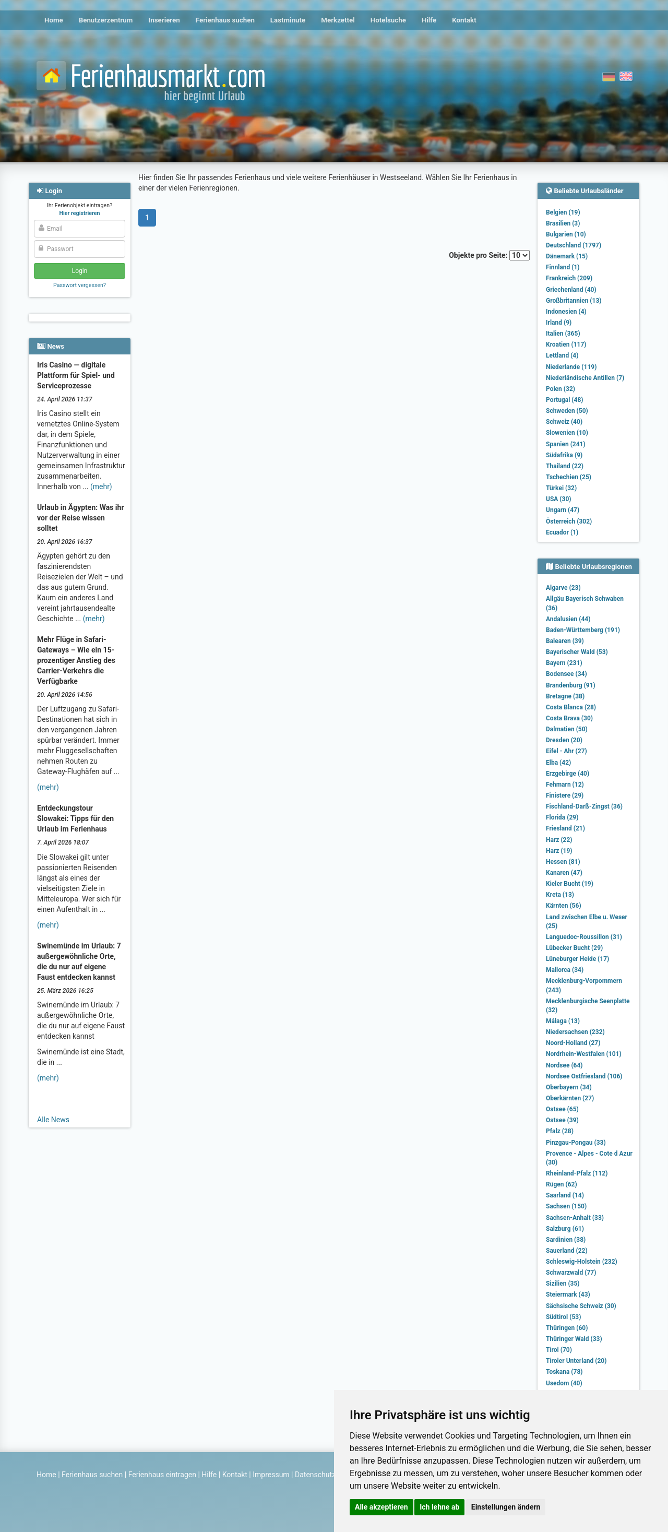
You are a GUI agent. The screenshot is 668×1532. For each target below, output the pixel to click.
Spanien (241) (566, 444)
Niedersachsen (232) (575, 1032)
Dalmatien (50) (567, 729)
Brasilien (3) (563, 223)
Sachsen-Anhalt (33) (575, 1217)
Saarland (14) (565, 1195)
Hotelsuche (388, 20)
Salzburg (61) (565, 1228)
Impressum (271, 1474)
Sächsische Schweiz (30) (581, 1306)
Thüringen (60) (567, 1328)
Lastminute (287, 20)
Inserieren (164, 20)
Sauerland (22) (567, 1250)
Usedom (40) (564, 1383)
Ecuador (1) (562, 532)
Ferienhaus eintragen (162, 1474)
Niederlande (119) (571, 367)
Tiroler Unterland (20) (576, 1360)
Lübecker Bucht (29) (574, 948)
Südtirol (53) (563, 1317)
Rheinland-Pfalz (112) (576, 1173)
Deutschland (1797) (573, 245)
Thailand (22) (564, 466)
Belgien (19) (563, 212)
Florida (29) (562, 817)
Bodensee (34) (566, 674)
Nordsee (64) (564, 1065)
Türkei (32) (561, 488)
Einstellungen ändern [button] (506, 1507)
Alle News (53, 1119)
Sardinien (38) (566, 1239)
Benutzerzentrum (106, 20)
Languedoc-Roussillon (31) (584, 937)
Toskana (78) (564, 1371)
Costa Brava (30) (569, 718)
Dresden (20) (564, 740)
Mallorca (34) (564, 969)
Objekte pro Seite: (489, 255)
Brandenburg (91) (570, 685)
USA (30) (558, 499)
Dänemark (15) (567, 256)
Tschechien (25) (568, 477)
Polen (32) (560, 389)
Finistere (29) (564, 795)
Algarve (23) (563, 587)
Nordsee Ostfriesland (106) (584, 1076)
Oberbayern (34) (569, 1087)
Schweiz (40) (564, 421)
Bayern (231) (564, 663)
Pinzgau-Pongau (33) (576, 1142)
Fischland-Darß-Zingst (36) (584, 806)
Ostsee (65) (562, 1109)
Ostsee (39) (562, 1120)
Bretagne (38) (565, 696)
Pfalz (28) (560, 1131)
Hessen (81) (563, 861)
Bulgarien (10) (566, 234)
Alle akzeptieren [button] (381, 1507)
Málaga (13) (563, 1021)
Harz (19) (559, 850)
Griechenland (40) (571, 289)
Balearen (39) (565, 641)
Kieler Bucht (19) (569, 883)
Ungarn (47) (562, 510)
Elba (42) (558, 762)
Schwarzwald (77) (571, 1272)
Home (53, 20)
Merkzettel (338, 20)
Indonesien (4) (566, 311)
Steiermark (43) (568, 1294)
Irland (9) (558, 322)
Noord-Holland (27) (573, 1043)
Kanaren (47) (564, 872)
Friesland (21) (565, 828)
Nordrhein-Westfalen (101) (584, 1054)
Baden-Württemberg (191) (583, 630)
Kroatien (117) (566, 344)
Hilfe (429, 20)
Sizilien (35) (563, 1283)
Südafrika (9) (564, 455)
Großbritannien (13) (574, 300)
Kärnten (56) (563, 905)
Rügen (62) (561, 1184)
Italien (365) (563, 333)
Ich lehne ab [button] (439, 1507)
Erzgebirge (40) (567, 773)
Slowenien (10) (567, 432)
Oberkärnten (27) (570, 1098)
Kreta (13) (560, 894)
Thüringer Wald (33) (574, 1339)
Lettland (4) (562, 355)
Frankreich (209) (569, 278)
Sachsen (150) (566, 1206)
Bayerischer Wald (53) (577, 652)
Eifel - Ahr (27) (566, 751)
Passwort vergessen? (79, 285)
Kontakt (464, 20)
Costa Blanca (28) (571, 707)
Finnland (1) (563, 267)
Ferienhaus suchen (225, 20)
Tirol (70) (559, 1349)
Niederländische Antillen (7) (585, 378)
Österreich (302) (569, 521)
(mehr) (101, 486)
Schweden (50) (567, 410)
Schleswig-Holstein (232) (581, 1261)
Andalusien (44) (568, 619)
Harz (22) (559, 840)
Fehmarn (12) (565, 784)
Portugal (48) (564, 399)
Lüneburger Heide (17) (577, 959)
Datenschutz (315, 1474)
